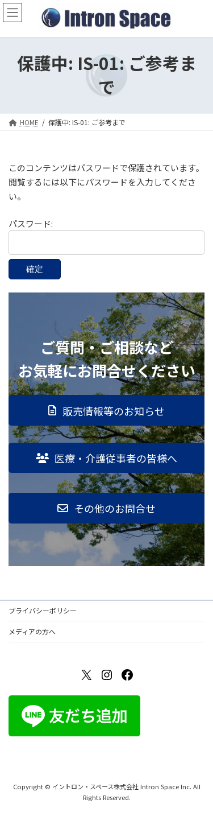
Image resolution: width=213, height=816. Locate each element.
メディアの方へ (32, 631)
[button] (106, 410)
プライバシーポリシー (43, 610)
